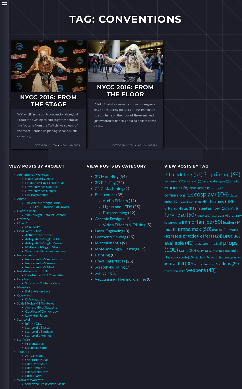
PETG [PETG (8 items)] (176, 236)
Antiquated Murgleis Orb (42, 239)
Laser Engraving (109, 230)
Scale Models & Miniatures (35, 303)
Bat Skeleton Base (37, 291)
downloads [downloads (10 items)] (190, 202)
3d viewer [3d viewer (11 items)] (174, 181)
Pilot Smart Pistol (37, 372)
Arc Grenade (34, 355)
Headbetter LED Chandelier (44, 275)
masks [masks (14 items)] (220, 229)
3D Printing (105, 182)
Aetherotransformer (39, 235)
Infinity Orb (33, 323)
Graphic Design (109, 218)
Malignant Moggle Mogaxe (44, 247)
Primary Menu (4, 4)
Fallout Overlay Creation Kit (44, 182)
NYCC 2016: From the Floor (125, 91)
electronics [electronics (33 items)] (217, 201)
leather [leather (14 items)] (232, 222)
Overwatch (25, 295)
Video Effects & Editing (124, 224)
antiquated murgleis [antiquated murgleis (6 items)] (215, 181)
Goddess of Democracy (41, 311)
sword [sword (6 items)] (215, 257)
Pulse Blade (33, 376)
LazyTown (24, 279)
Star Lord (23, 319)
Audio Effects (115, 200)
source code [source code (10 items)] (182, 257)
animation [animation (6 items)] (193, 181)
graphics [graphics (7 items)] (204, 215)
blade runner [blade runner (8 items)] (199, 188)
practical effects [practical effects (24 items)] (202, 235)
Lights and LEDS (117, 206)
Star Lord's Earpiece (39, 331)
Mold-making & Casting (116, 248)
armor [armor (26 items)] (179, 187)
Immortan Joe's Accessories (44, 259)
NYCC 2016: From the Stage (48, 101)
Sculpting (103, 273)
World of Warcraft (30, 380)
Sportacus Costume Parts (42, 283)
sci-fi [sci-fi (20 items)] (187, 250)
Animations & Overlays (33, 174)
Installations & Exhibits (33, 271)
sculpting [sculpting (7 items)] (204, 250)
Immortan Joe (26, 255)
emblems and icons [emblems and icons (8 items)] (178, 208)
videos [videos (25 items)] (228, 263)
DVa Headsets (35, 299)
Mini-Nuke (32, 227)
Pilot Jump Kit (35, 367)
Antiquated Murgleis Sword (44, 243)
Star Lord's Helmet (38, 335)
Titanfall (23, 351)
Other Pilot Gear (36, 359)
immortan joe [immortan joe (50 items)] (202, 222)
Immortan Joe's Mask (40, 267)
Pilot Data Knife (36, 363)
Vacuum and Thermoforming (120, 279)
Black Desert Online (39, 178)
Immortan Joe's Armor (40, 263)
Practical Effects (110, 260)
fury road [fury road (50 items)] (180, 215)
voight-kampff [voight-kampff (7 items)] (174, 271)
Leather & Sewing (110, 236)
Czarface (23, 219)
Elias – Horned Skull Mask (51, 207)
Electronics (105, 194)
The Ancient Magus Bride (42, 203)
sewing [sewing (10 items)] (221, 250)
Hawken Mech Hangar (41, 190)
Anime (21, 199)
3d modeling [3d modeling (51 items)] (183, 174)
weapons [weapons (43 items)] (201, 270)
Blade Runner (26, 211)
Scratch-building (110, 266)
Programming (115, 212)
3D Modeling (107, 176)
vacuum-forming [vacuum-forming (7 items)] (206, 264)
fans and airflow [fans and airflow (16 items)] (210, 208)
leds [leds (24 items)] (172, 229)
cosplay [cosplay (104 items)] (211, 194)
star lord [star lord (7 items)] (202, 257)
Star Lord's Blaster (38, 327)
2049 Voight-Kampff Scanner (45, 215)
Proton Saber (34, 343)
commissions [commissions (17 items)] (178, 195)
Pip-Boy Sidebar (36, 195)
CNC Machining (109, 188)
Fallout (22, 223)
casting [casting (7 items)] (216, 188)
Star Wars (24, 339)
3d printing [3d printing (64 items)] (221, 174)
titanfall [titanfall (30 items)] (180, 263)
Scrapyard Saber (36, 347)
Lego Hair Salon (36, 315)
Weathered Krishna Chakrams (45, 251)
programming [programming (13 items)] (208, 243)
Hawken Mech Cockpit (41, 186)
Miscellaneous (108, 242)
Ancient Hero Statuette (41, 307)
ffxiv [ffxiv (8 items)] (233, 208)
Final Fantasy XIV (29, 231)
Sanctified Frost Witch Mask (45, 384)
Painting (102, 254)
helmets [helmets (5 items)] (174, 222)
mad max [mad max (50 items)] (196, 229)
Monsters (24, 287)
